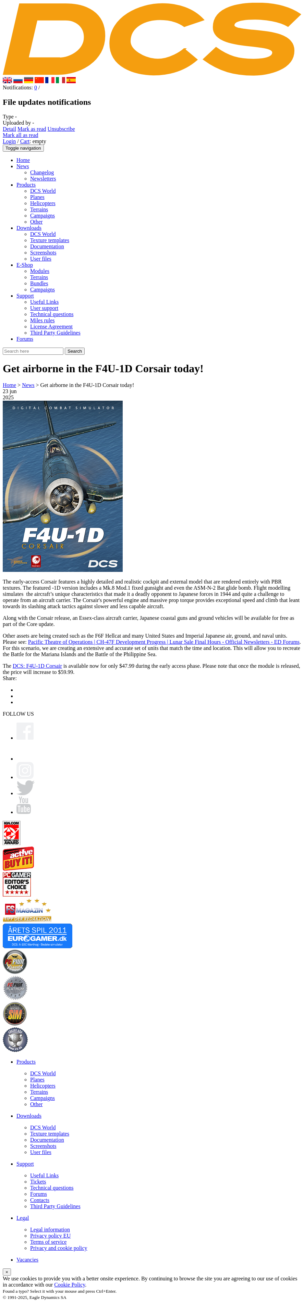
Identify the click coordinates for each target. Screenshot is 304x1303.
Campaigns (42, 215)
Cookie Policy (69, 1285)
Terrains (39, 209)
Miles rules (42, 320)
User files (40, 259)
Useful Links (44, 302)
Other (36, 222)
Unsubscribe (61, 129)
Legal (22, 1218)
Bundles (39, 283)
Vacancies (27, 1260)
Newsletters (43, 178)
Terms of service (48, 1242)
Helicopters (43, 203)
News (22, 166)
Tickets (38, 1182)
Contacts (39, 1200)
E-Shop (24, 265)
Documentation (47, 246)
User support (44, 308)
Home (23, 160)
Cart (25, 141)
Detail (9, 129)
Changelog (42, 172)
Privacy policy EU (50, 1236)
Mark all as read (20, 135)
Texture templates (49, 240)
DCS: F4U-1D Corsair (37, 666)
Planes (37, 197)
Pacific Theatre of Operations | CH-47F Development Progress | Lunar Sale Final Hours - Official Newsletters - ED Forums (164, 642)
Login (9, 141)
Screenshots (43, 252)
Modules (39, 271)
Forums (24, 339)
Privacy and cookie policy (58, 1248)
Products (26, 185)
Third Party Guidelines (55, 333)
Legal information (50, 1229)
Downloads (28, 228)
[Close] (7, 1272)
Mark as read (31, 129)
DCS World (43, 191)
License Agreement (51, 326)
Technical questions (51, 314)
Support (25, 296)
